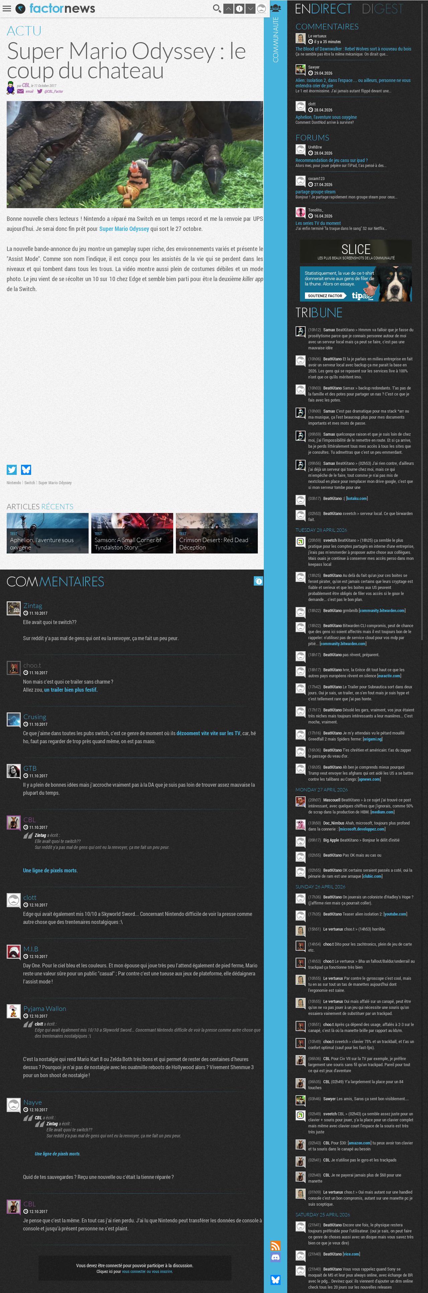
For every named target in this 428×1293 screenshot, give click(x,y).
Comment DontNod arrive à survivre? (328, 121)
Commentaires (330, 26)
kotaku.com (360, 498)
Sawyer (317, 67)
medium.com (394, 811)
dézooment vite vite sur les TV (209, 732)
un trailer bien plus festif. (71, 688)
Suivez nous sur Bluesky (279, 1280)
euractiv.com (393, 675)
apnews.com (384, 779)
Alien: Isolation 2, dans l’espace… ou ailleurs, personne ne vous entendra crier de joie (356, 83)
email (29, 91)
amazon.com (363, 1142)
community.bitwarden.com (385, 610)
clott (315, 103)
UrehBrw (319, 146)
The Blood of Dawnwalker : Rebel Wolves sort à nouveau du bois (357, 49)
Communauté (279, 614)
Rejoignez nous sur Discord (279, 1257)
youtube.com (399, 914)
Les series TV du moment (321, 223)
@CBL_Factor (53, 91)
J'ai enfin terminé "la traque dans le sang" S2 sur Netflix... (345, 228)
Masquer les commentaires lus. (256, 580)
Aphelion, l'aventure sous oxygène (329, 116)
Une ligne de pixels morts (50, 869)
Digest (386, 8)
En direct (327, 8)
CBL (26, 84)
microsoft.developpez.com (365, 829)
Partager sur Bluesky (26, 469)
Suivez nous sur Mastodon (279, 1269)
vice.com (355, 1254)
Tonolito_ (319, 209)
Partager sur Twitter (12, 469)
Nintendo (14, 481)
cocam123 (320, 178)
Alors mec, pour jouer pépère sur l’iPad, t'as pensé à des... (344, 165)
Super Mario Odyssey (124, 229)
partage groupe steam (319, 191)
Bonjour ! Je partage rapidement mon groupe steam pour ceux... (350, 196)
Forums (316, 137)
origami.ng (376, 739)
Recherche (215, 9)
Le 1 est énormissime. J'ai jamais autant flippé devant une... (347, 90)
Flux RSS (279, 1246)
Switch (29, 481)
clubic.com (380, 876)
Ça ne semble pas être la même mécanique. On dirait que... (345, 54)
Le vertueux (321, 35)
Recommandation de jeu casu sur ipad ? (335, 160)
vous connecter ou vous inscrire (146, 1270)
